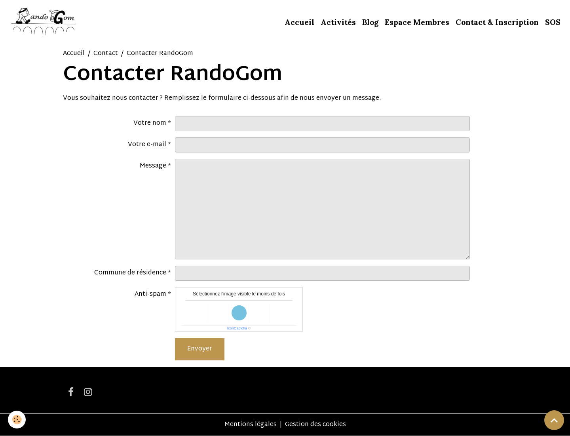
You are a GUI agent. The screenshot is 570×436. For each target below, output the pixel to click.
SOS (552, 22)
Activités (338, 22)
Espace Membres (417, 22)
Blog (370, 22)
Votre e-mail (147, 144)
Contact (105, 53)
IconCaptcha (237, 328)
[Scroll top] (554, 420)
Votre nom (149, 123)
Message (153, 166)
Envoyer (199, 349)
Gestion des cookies (315, 425)
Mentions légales (250, 424)
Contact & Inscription (497, 22)
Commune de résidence (130, 273)
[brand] (44, 22)
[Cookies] (17, 419)
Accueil (299, 22)
